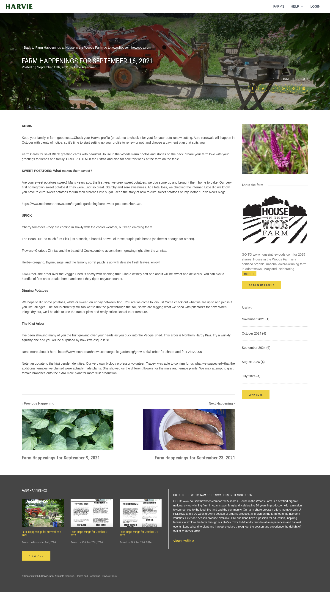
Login (315, 6)
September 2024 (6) (256, 348)
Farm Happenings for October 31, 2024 (90, 540)
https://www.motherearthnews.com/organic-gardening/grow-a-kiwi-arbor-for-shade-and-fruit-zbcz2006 (130, 352)
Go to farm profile (261, 285)
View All (36, 562)
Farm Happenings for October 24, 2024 (139, 540)
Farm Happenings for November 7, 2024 (42, 540)
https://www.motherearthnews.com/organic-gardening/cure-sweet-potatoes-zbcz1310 (82, 204)
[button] (256, 395)
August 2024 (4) (253, 362)
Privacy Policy (109, 582)
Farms (278, 6)
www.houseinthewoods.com (273, 255)
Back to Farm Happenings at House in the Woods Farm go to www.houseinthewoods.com (86, 47)
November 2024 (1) (256, 319)
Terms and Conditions (88, 582)
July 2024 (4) (251, 376)
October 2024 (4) (254, 333)
